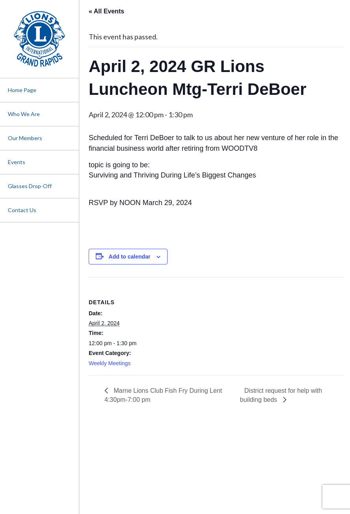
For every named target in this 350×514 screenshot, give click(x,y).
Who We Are (24, 114)
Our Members (25, 138)
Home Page (22, 90)
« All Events (106, 11)
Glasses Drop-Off (30, 186)
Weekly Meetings (109, 363)
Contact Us (22, 210)
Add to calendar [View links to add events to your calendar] (130, 256)
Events (16, 162)
